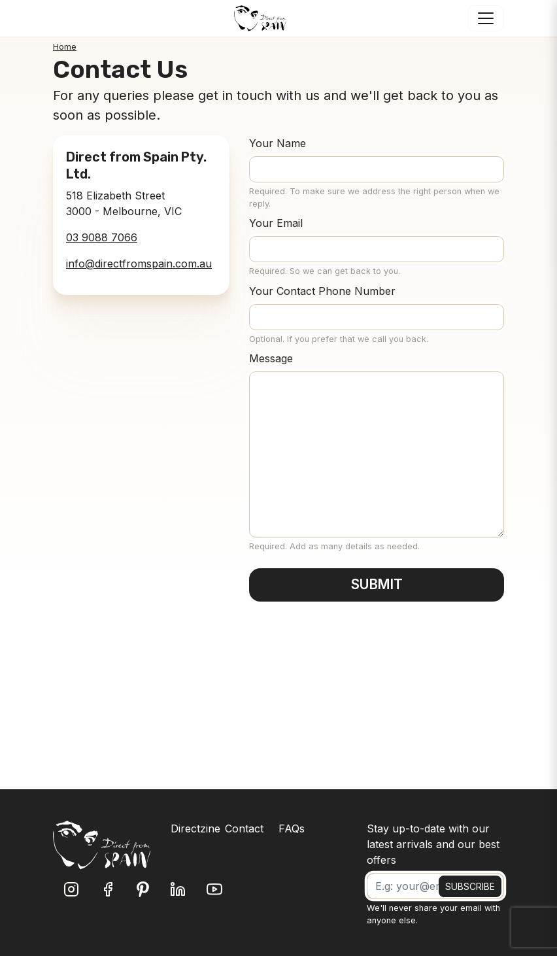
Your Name (277, 143)
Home (64, 47)
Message (271, 358)
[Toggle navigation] (485, 18)
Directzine (195, 828)
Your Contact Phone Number (322, 291)
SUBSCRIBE (470, 886)
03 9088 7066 (101, 237)
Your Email (276, 223)
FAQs (291, 828)
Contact (244, 828)
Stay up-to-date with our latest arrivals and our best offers (433, 844)
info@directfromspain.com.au (139, 263)
